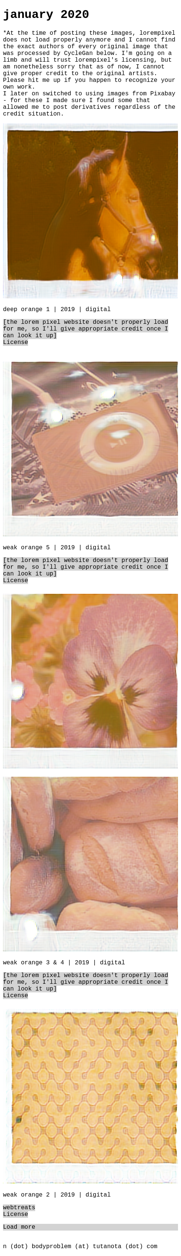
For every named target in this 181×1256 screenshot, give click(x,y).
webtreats (19, 1207)
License (15, 342)
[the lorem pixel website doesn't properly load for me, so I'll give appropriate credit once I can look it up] (85, 329)
